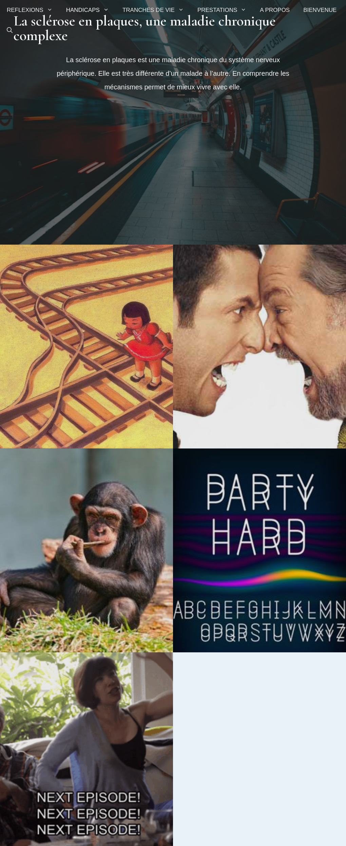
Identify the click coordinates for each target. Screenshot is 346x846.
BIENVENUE (320, 10)
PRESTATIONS (225, 10)
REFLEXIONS (33, 10)
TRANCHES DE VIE (156, 10)
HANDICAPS (91, 10)
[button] (9, 30)
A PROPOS (275, 10)
